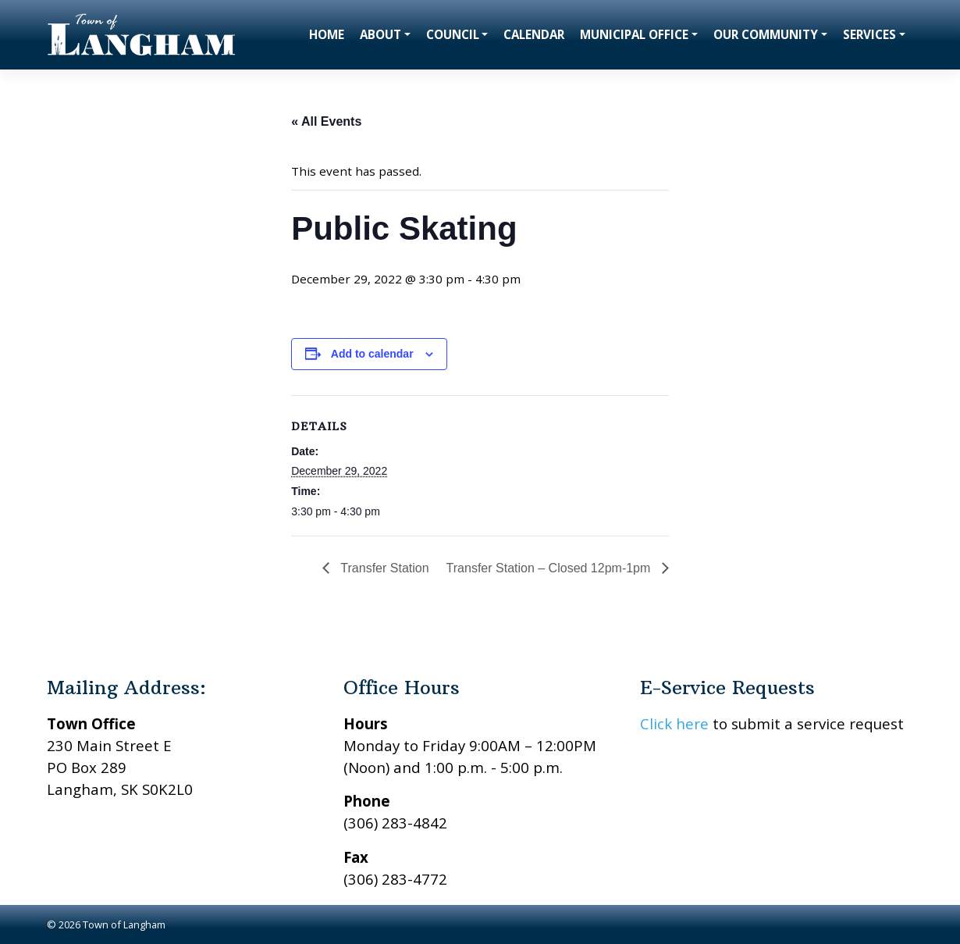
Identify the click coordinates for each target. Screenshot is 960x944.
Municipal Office (634, 34)
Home (326, 34)
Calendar (533, 34)
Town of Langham (124, 924)
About (380, 34)
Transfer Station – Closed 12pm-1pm (550, 568)
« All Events (326, 121)
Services (869, 34)
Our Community (765, 34)
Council (452, 34)
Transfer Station (382, 568)
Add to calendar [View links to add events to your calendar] (372, 353)
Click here (674, 723)
